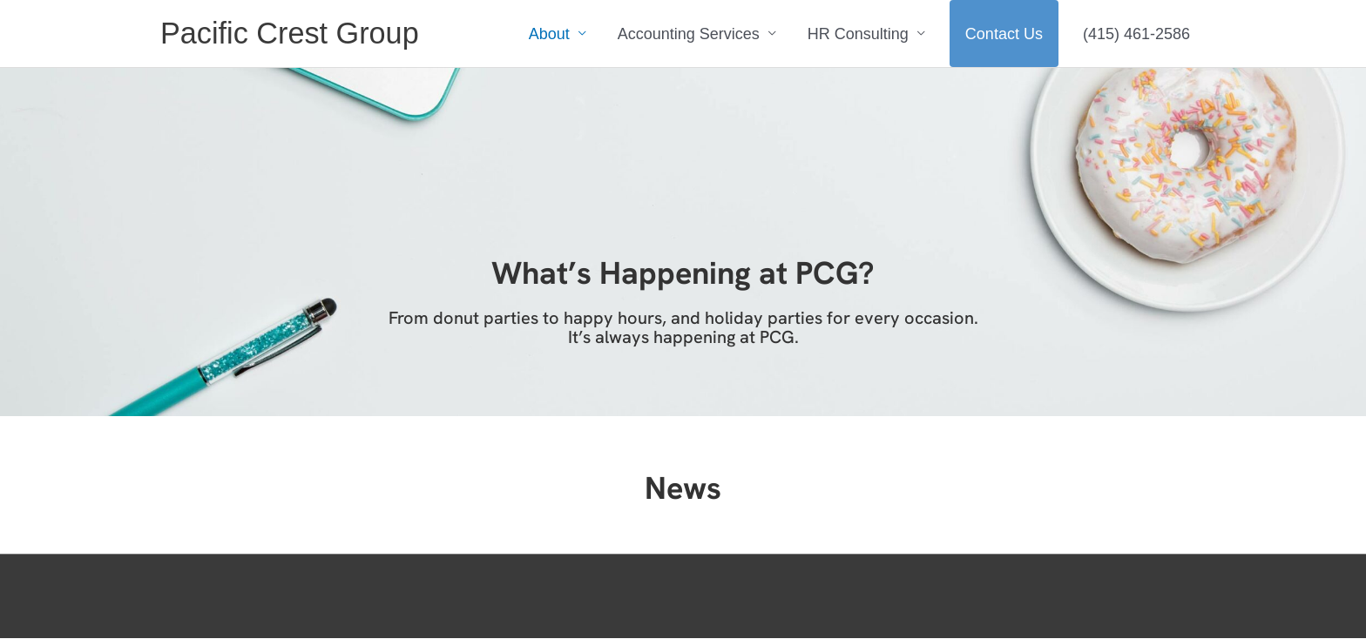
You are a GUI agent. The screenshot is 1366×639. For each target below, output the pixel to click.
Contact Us (1004, 34)
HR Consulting (858, 34)
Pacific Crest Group (292, 33)
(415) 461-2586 (1136, 34)
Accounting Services (689, 34)
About (549, 34)
